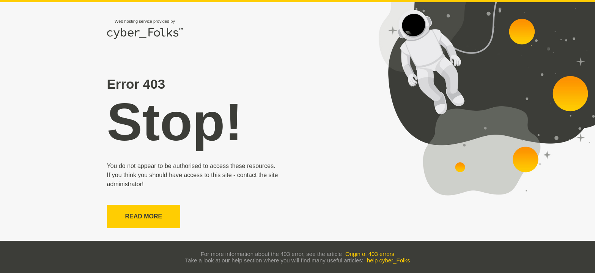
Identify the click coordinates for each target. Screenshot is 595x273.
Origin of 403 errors (369, 254)
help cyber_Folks (388, 260)
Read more (143, 216)
